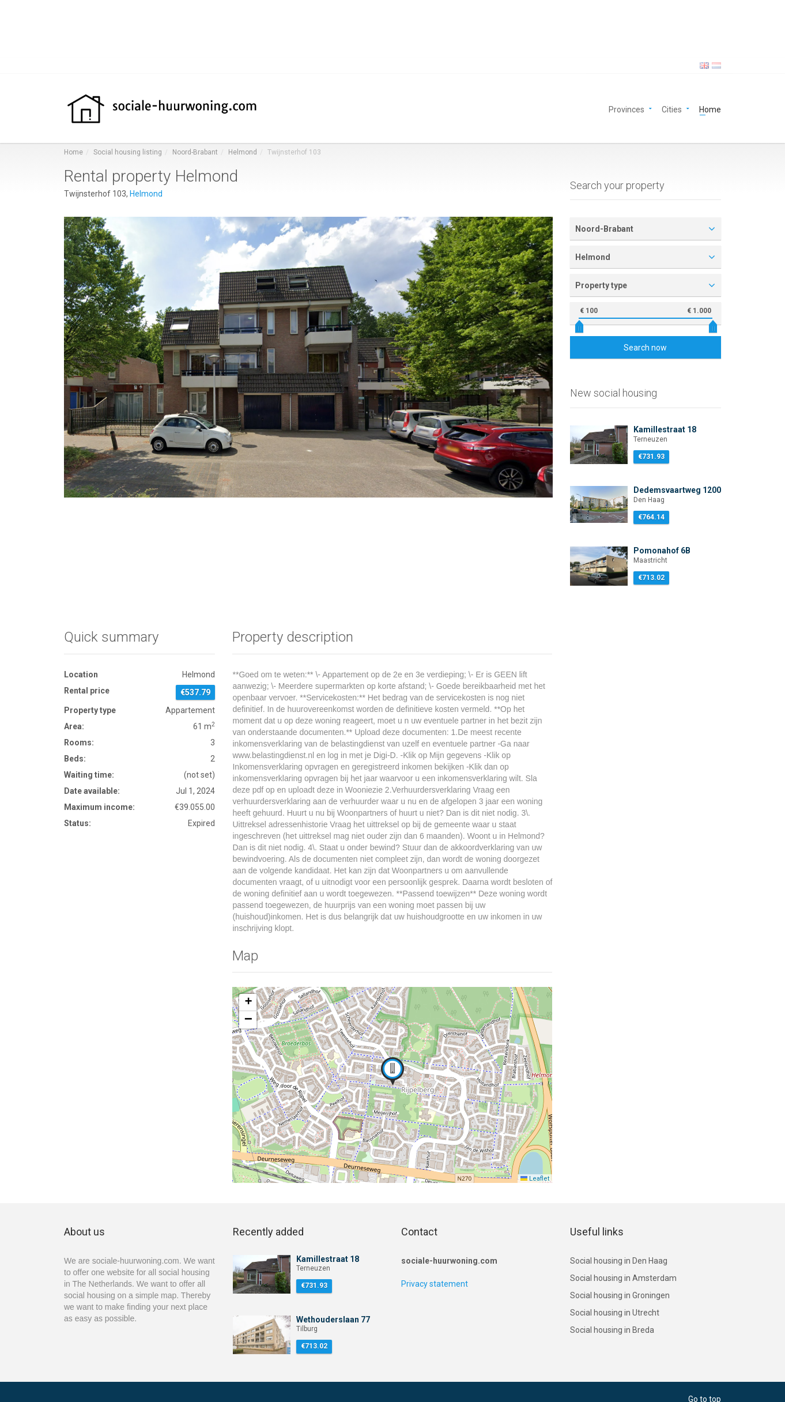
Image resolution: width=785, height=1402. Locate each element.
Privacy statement (434, 1283)
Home (710, 108)
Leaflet (534, 1178)
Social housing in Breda (612, 1330)
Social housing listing (127, 152)
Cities (672, 108)
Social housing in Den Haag (618, 1260)
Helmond (242, 152)
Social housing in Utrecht (614, 1312)
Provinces (626, 108)
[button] (392, 1071)
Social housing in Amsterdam (623, 1278)
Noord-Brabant (195, 152)
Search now (645, 347)
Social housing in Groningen (620, 1295)
